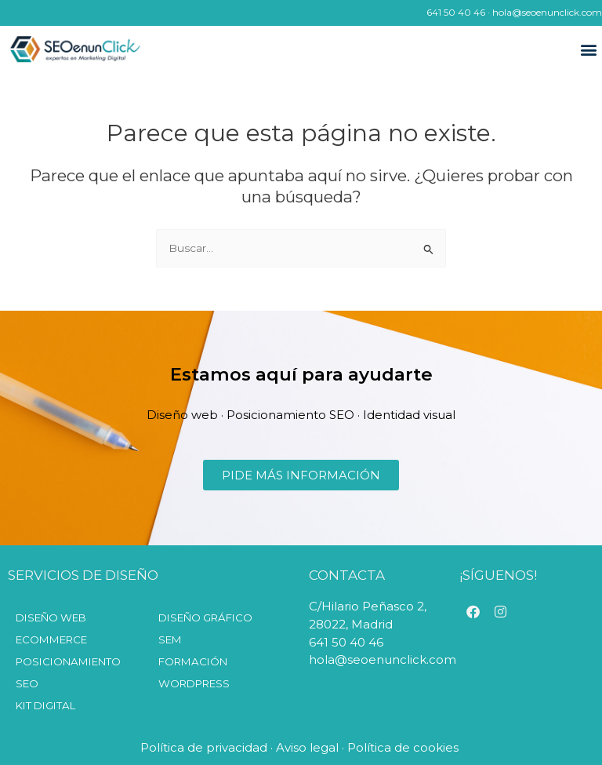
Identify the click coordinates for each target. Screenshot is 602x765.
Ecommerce (51, 639)
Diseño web (51, 617)
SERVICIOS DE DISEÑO (83, 575)
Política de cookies (404, 747)
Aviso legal (307, 747)
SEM (170, 639)
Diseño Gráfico (205, 617)
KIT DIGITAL (45, 705)
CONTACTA (347, 575)
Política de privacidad (203, 747)
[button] (589, 50)
